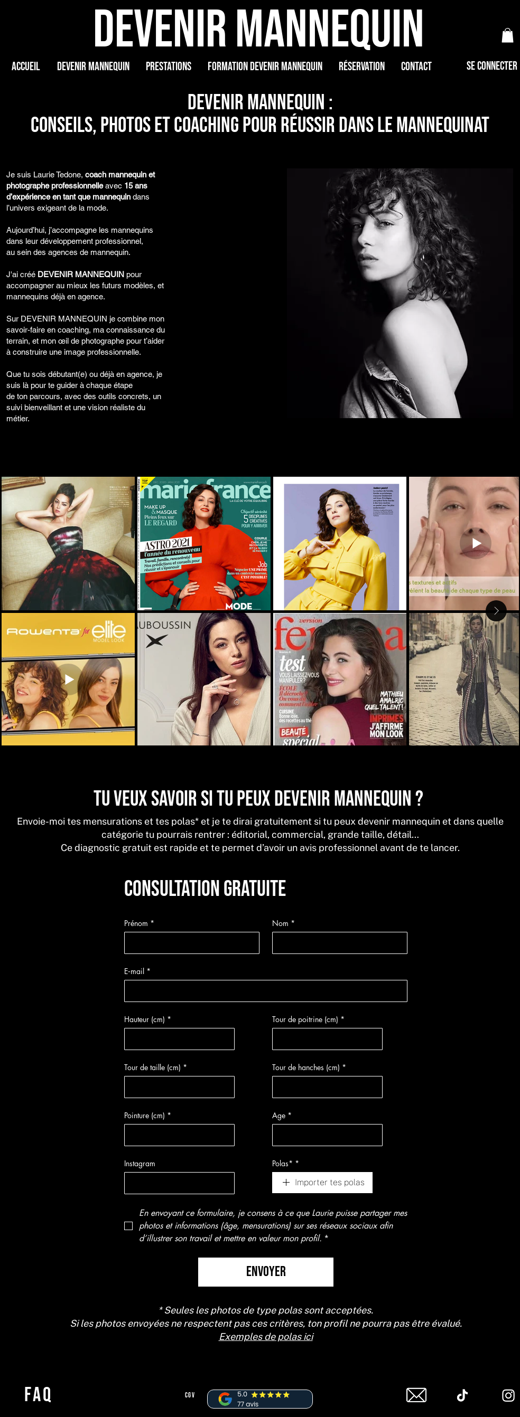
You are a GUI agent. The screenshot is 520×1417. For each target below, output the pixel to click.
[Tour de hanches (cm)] (324, 1087)
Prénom (139, 923)
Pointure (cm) (147, 1115)
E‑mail (137, 971)
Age (282, 1115)
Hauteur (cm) (147, 1019)
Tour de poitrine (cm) (308, 1019)
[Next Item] (496, 610)
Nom (283, 923)
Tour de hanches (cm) (309, 1067)
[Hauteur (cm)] (176, 1039)
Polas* (285, 1163)
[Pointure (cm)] (176, 1135)
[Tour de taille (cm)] (176, 1087)
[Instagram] (176, 1183)
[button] (508, 35)
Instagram (139, 1163)
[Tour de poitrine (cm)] (324, 1039)
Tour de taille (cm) (155, 1067)
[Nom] (337, 942)
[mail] (416, 1395)
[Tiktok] (462, 1395)
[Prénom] (189, 942)
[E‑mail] (263, 991)
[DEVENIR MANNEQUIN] (259, 30)
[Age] (324, 1135)
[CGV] (191, 1395)
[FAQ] (39, 1395)
